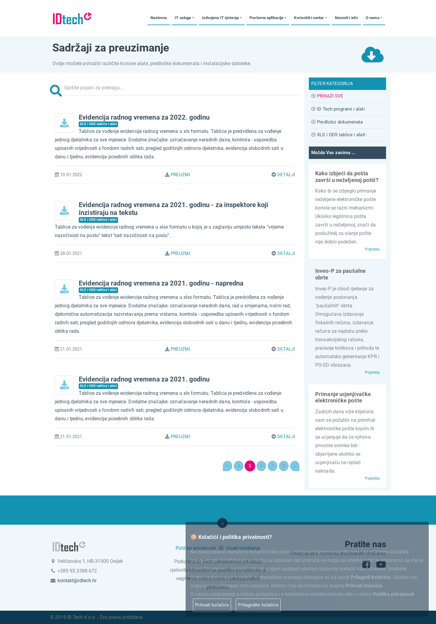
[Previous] (228, 466)
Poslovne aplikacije (266, 17)
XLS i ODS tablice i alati (341, 134)
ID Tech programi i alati (341, 109)
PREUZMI (180, 174)
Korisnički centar (309, 17)
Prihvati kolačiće (212, 605)
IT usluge (183, 17)
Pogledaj (372, 249)
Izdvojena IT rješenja (220, 17)
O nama (372, 17)
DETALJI (286, 174)
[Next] (295, 466)
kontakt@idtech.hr (77, 580)
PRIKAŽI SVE (330, 96)
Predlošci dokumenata (340, 122)
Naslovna (158, 17)
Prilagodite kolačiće (258, 605)
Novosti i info (346, 17)
